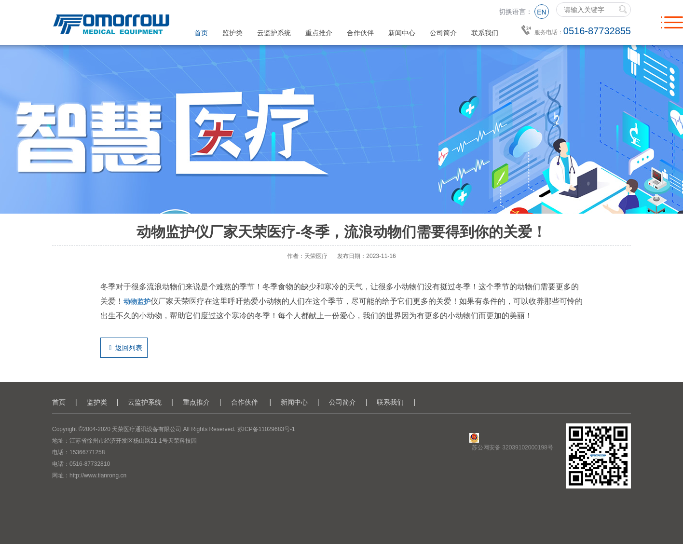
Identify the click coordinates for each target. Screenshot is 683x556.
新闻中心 (401, 33)
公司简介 (443, 33)
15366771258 (87, 452)
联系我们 (484, 33)
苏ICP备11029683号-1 (266, 429)
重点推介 (318, 33)
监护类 (232, 33)
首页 (201, 33)
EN (541, 12)
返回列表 (124, 348)
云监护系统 (274, 33)
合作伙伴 (360, 33)
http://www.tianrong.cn (97, 475)
